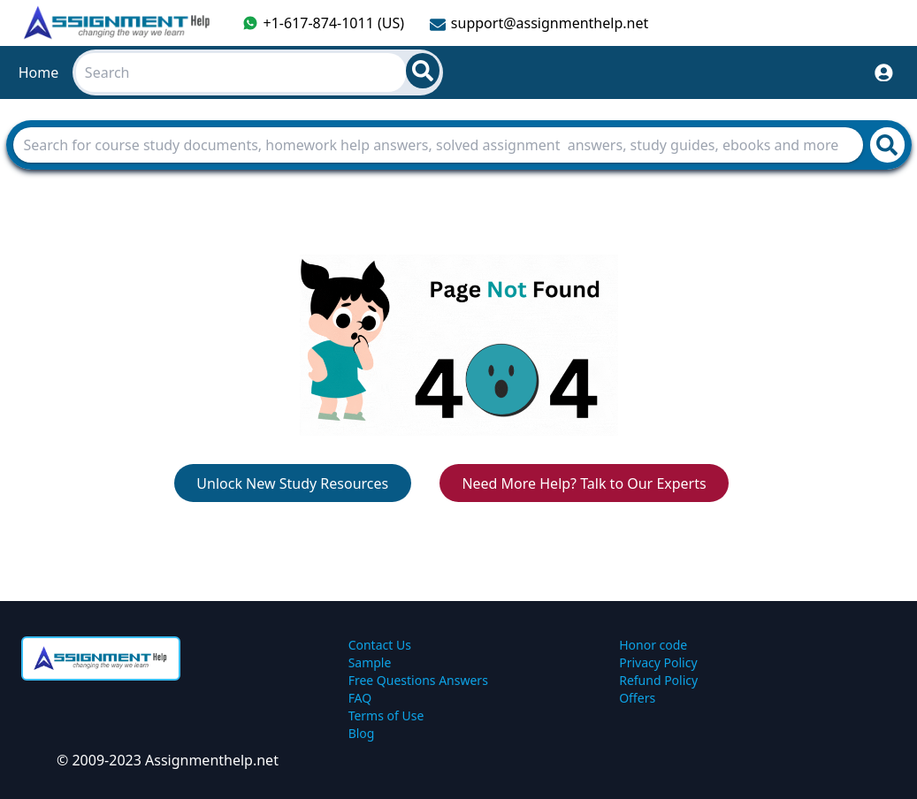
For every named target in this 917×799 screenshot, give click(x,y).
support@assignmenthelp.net (539, 23)
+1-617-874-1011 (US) (323, 23)
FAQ (360, 697)
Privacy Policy (658, 662)
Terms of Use (386, 715)
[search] (422, 70)
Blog (361, 733)
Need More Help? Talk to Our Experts (584, 483)
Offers (637, 697)
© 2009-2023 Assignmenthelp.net (168, 760)
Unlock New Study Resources (292, 483)
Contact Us (379, 644)
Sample (370, 662)
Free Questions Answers (418, 680)
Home (39, 72)
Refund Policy (658, 680)
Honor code (653, 644)
